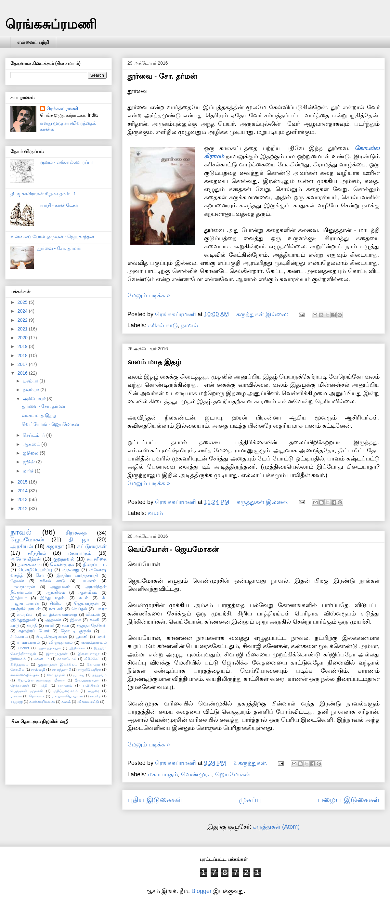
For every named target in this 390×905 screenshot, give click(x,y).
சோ (40, 575)
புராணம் (65, 685)
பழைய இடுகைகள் (349, 799)
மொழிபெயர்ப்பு (35, 569)
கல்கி (94, 620)
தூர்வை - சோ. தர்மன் (162, 76)
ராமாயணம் (28, 642)
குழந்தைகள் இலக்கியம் (57, 664)
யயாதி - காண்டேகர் (57, 205)
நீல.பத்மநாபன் (87, 680)
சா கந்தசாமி (61, 669)
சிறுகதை (76, 533)
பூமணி (81, 636)
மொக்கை (37, 696)
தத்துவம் (99, 675)
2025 (23, 302)
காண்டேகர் (67, 659)
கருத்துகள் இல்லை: (263, 314)
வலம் (155, 513)
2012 (23, 508)
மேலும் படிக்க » (148, 295)
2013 (23, 499)
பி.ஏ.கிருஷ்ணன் (51, 636)
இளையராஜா (88, 653)
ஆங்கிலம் (55, 592)
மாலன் (16, 696)
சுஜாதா (55, 546)
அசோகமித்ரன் (25, 559)
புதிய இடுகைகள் (154, 799)
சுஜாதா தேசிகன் (92, 625)
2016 (23, 373)
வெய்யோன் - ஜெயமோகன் (172, 549)
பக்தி (43, 685)
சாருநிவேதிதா (89, 669)
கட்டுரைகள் (92, 546)
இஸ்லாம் (18, 659)
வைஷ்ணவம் (94, 642)
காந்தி (32, 625)
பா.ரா (101, 609)
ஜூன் (29, 461)
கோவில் (17, 669)
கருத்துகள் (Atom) (276, 826)
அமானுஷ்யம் (49, 648)
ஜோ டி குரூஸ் (76, 631)
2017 (23, 364)
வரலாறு (70, 569)
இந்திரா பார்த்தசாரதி (77, 575)
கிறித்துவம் (19, 664)
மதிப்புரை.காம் (65, 691)
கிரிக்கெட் (92, 659)
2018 (23, 355)
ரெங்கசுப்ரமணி (51, 24)
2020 (23, 337)
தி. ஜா (79, 540)
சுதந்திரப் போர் (34, 631)
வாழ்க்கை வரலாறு (60, 614)
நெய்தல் (79, 609)
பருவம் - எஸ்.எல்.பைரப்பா (65, 162)
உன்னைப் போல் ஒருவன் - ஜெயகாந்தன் (52, 236)
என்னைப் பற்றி (33, 42)
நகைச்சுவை (30, 564)
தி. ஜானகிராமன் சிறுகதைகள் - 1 (43, 193)
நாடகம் (56, 609)
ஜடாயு (78, 675)
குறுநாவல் (63, 559)
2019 (23, 346)
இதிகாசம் (77, 648)
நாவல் (189, 325)
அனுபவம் (60, 587)
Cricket (23, 648)
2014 (23, 490)
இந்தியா (18, 598)
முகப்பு (250, 799)
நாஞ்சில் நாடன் (25, 609)
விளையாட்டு (88, 702)
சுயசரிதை (97, 559)
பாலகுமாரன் (22, 587)
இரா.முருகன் (57, 653)
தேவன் (17, 581)
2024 (23, 311)
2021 (23, 328)
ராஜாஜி (16, 702)
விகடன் (92, 614)
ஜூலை (31, 453)
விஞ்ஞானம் (60, 642)
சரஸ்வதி (38, 669)
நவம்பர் (31, 389)
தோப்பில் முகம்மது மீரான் (41, 680)
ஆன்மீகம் (87, 592)
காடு (14, 625)
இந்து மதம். (52, 598)
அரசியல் (21, 546)
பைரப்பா (26, 614)
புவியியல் (91, 685)
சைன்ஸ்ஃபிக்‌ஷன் (24, 675)
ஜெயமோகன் (233, 774)
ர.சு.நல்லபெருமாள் (67, 696)
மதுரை (93, 691)
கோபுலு (93, 664)
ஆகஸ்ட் (32, 444)
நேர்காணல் (19, 685)
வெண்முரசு (196, 774)
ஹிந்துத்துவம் (23, 620)
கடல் (83, 598)
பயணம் (88, 581)
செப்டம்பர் (34, 435)
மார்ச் (29, 470)
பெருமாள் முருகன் (26, 691)
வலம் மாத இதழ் (154, 362)
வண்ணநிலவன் (42, 702)
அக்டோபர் (35, 398)
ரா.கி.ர (95, 696)
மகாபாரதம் (163, 774)
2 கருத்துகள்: (251, 763)
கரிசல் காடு (163, 325)
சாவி (49, 625)
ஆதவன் (53, 620)
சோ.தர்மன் (56, 675)
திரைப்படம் (95, 564)
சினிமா (57, 603)
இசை (75, 620)
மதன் (102, 636)
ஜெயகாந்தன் (86, 603)
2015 (23, 482)
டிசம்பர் (31, 380)
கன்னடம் (41, 659)
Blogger (201, 891)
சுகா (65, 625)
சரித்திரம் (37, 553)
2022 (23, 320)
